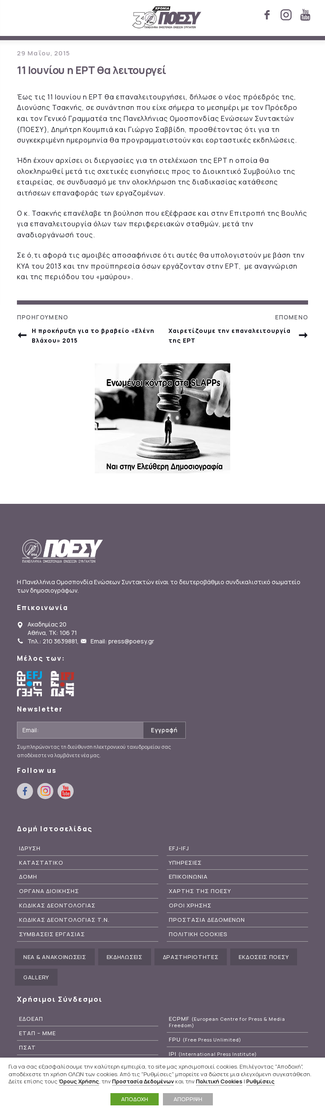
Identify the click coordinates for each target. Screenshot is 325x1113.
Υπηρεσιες (185, 863)
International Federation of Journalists (63, 683)
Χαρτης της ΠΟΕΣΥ (200, 891)
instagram (286, 14)
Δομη (28, 877)
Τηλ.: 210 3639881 (52, 641)
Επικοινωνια (188, 877)
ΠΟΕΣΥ (167, 17)
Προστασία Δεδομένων (143, 1081)
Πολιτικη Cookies (198, 934)
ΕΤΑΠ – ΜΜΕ (37, 1033)
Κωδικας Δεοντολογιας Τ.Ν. (64, 920)
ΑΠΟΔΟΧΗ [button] (134, 1099)
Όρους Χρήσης (79, 1081)
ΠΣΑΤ (27, 1047)
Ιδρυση (30, 848)
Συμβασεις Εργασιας (52, 934)
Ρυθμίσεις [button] (260, 1081)
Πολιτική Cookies (219, 1081)
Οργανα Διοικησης (49, 891)
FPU (205, 1039)
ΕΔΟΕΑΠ (31, 1019)
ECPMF (227, 1022)
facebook (267, 14)
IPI (213, 1054)
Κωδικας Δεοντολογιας (57, 905)
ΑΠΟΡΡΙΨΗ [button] (188, 1099)
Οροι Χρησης (190, 905)
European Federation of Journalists (29, 683)
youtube (305, 14)
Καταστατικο (41, 863)
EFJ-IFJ (179, 848)
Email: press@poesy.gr (122, 641)
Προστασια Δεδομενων (207, 920)
